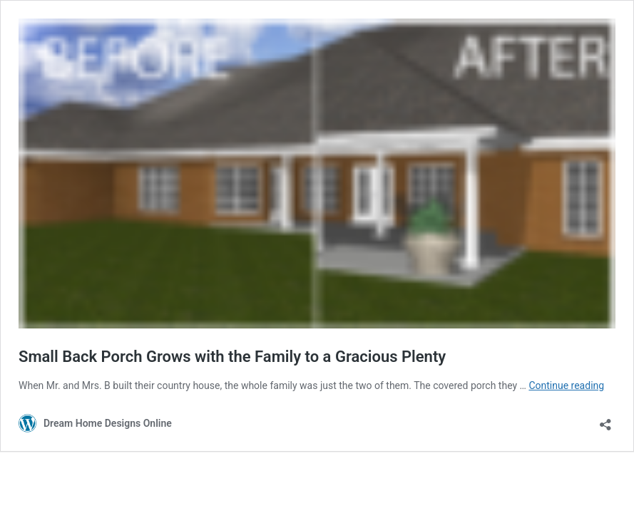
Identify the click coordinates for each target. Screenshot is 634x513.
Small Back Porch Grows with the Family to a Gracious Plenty (232, 357)
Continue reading (566, 385)
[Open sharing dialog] (605, 420)
